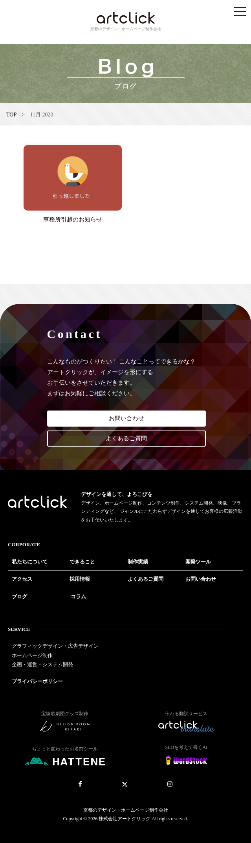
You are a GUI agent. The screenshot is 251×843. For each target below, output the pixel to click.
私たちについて (30, 562)
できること (82, 562)
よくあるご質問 (126, 438)
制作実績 (138, 562)
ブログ (19, 597)
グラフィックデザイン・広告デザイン (55, 646)
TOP (11, 115)
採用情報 (80, 579)
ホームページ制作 (32, 655)
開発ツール (198, 562)
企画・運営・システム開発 (42, 664)
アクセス (22, 579)
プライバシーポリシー (37, 681)
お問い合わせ (126, 418)
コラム (78, 597)
